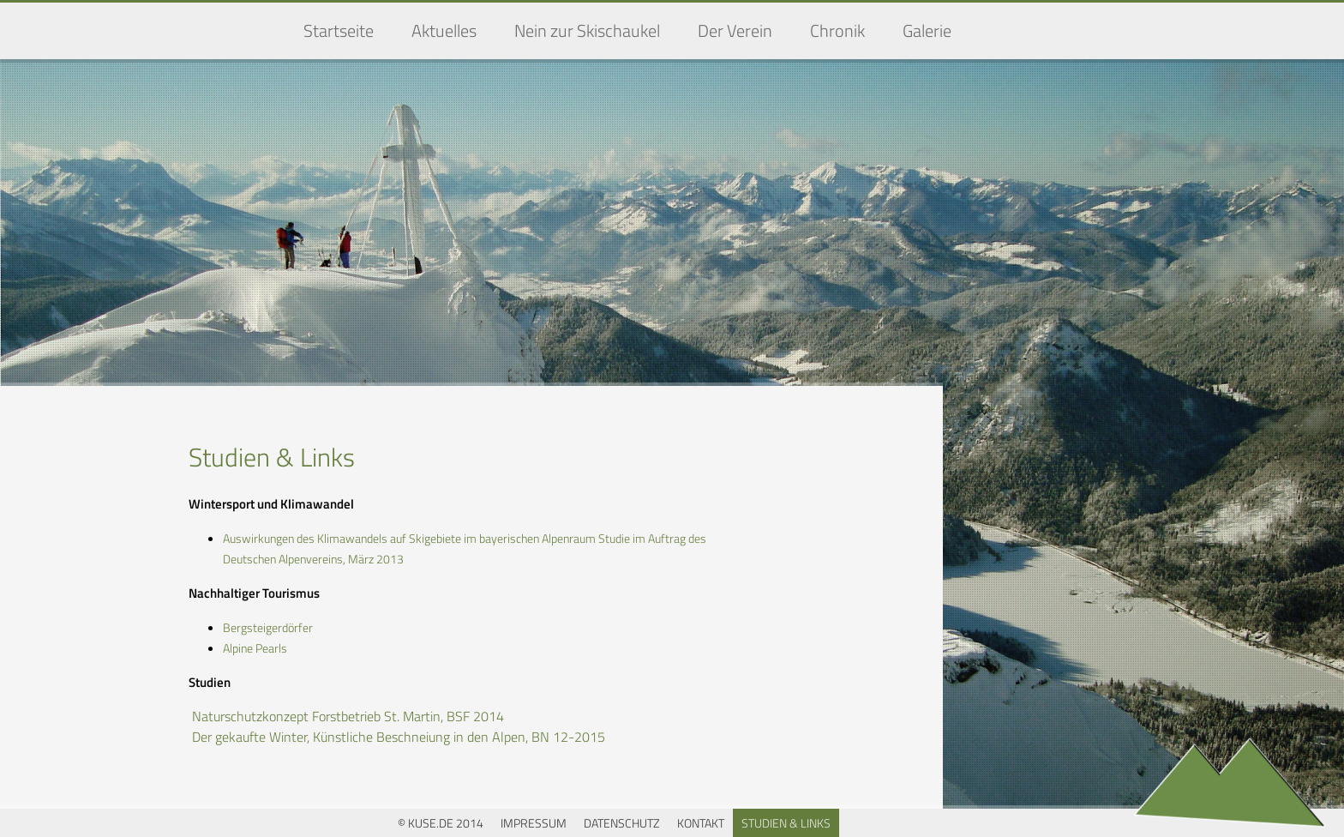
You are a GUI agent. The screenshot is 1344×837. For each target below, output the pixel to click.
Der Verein (735, 30)
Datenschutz (622, 823)
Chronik (837, 30)
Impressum (534, 823)
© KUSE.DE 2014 (440, 823)
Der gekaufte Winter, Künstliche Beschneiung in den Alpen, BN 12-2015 (398, 736)
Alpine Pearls (255, 648)
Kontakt (700, 823)
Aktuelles (444, 30)
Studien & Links (786, 823)
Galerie (927, 30)
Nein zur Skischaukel (587, 30)
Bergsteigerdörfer (268, 627)
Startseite (338, 30)
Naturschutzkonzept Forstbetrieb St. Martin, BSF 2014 (348, 716)
